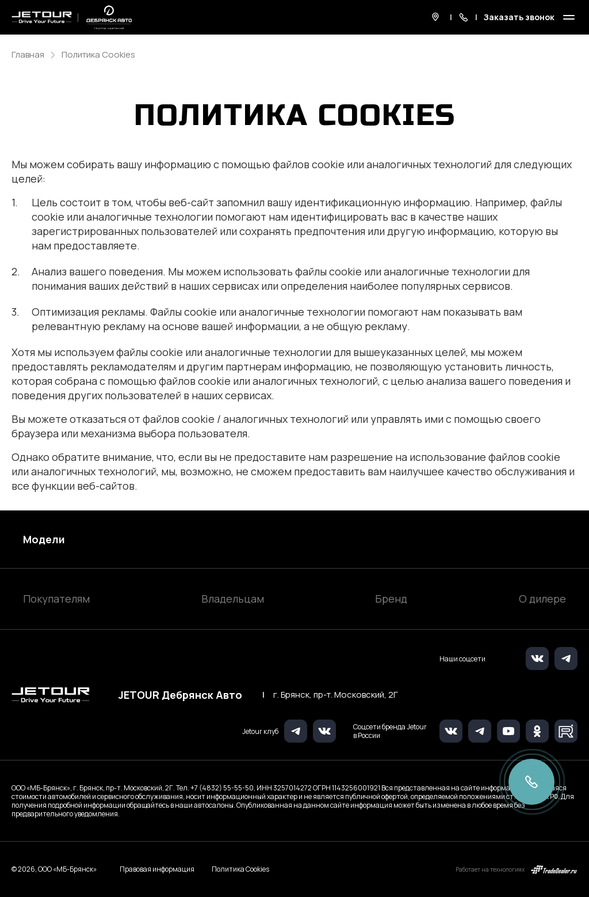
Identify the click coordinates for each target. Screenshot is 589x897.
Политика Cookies (240, 869)
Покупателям (56, 598)
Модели (44, 539)
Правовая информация (157, 869)
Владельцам (232, 598)
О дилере (542, 598)
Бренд (391, 598)
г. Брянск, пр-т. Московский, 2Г (335, 695)
